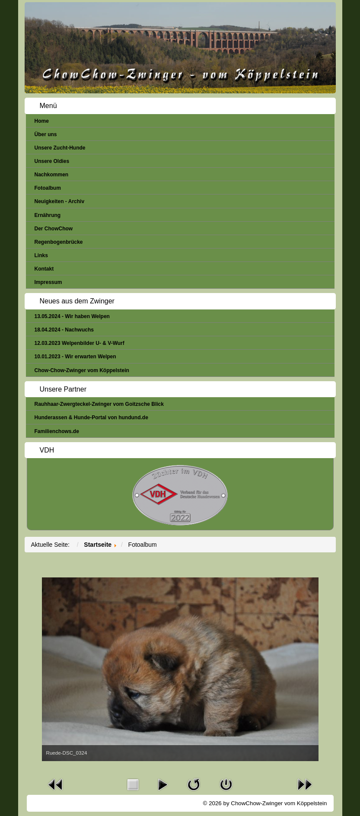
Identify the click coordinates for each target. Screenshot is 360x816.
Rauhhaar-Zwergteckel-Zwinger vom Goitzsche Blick (99, 404)
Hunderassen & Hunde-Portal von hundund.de (91, 417)
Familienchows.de (57, 431)
